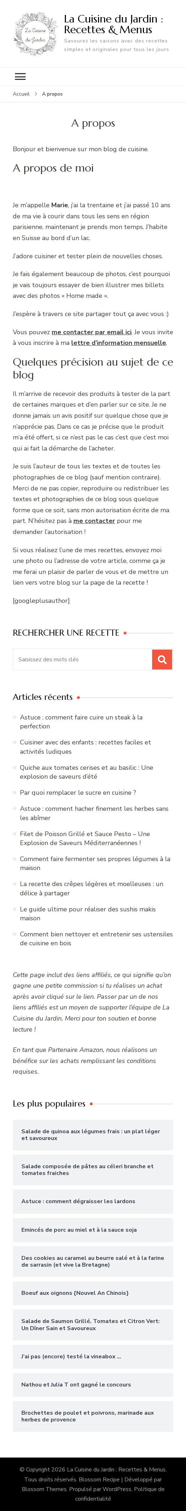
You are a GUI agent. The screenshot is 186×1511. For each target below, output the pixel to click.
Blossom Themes (44, 1489)
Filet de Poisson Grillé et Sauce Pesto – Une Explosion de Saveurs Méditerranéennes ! (85, 838)
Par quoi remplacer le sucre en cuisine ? (78, 792)
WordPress (117, 1489)
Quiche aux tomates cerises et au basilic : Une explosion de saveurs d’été (86, 772)
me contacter (94, 521)
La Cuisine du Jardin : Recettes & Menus (113, 24)
